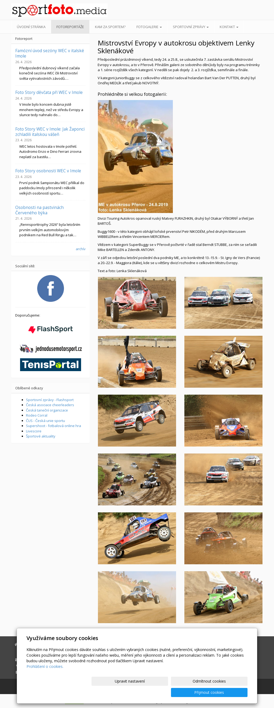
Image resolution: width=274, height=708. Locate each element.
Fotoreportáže (70, 26)
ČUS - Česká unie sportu (45, 420)
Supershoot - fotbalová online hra (53, 425)
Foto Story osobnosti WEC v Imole (48, 171)
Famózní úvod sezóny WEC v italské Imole (49, 53)
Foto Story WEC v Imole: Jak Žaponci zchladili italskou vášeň (50, 131)
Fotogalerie (149, 26)
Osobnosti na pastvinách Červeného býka (39, 210)
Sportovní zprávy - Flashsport (50, 399)
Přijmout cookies (227, 692)
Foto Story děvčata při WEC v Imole (49, 92)
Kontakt (229, 26)
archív (81, 248)
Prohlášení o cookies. (44, 677)
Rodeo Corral (36, 415)
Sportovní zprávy (191, 26)
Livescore (33, 431)
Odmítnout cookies (183, 692)
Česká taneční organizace (47, 410)
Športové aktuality (40, 436)
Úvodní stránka (31, 26)
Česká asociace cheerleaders (50, 404)
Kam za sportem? (110, 26)
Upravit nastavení (139, 692)
